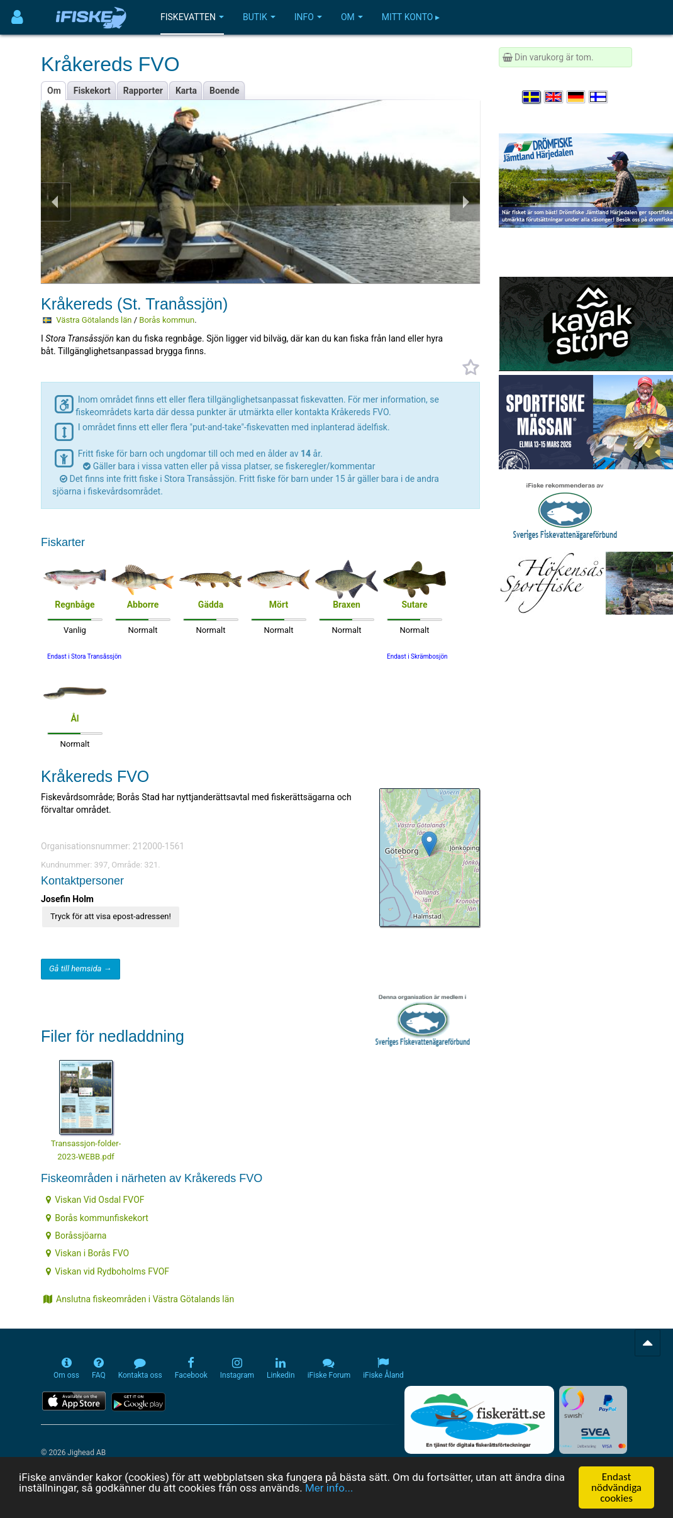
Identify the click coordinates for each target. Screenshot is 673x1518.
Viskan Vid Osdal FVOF (95, 1200)
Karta (186, 91)
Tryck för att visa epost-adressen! (110, 916)
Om (352, 17)
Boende (224, 91)
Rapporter (143, 91)
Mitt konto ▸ (411, 17)
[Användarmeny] (17, 17)
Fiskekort (92, 91)
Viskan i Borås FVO (87, 1253)
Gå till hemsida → (80, 968)
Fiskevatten (192, 17)
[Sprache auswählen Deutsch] (576, 97)
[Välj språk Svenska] (532, 97)
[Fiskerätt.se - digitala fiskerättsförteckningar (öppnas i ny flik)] (479, 1420)
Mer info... (329, 1488)
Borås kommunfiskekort (97, 1218)
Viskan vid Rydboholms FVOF (107, 1271)
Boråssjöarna (76, 1236)
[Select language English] (554, 97)
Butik (259, 17)
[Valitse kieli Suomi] (598, 97)
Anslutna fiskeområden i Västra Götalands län (138, 1299)
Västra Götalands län (93, 320)
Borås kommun (166, 320)
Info (308, 17)
